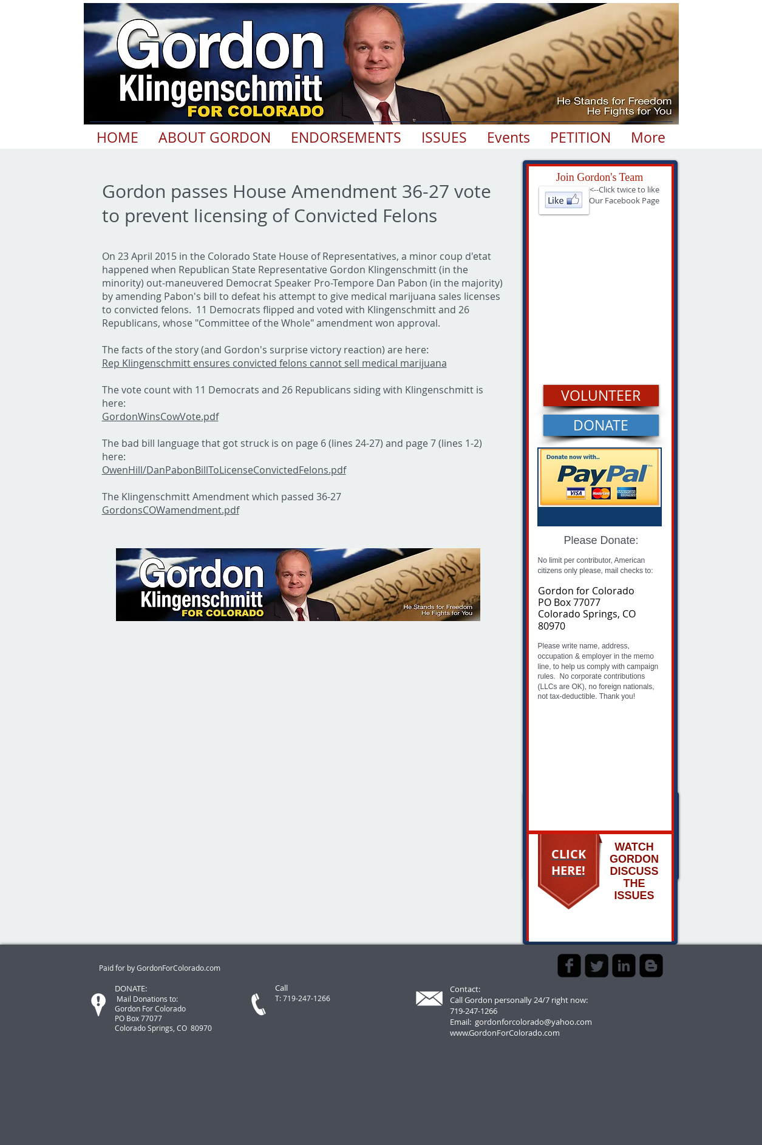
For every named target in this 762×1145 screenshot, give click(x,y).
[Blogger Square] (651, 965)
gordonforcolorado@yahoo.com (533, 1021)
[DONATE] (601, 425)
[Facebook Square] (569, 965)
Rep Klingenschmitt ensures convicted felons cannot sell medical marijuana (274, 363)
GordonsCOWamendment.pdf (170, 510)
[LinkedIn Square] (624, 965)
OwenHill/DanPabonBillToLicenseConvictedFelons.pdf (224, 470)
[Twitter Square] (596, 965)
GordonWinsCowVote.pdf (160, 416)
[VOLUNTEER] (601, 395)
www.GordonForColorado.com (505, 1032)
